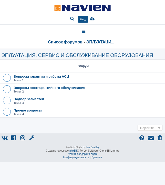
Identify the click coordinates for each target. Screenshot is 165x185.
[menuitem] (72, 19)
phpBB (73, 150)
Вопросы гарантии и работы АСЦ (41, 76)
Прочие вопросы (28, 110)
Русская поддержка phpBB (82, 153)
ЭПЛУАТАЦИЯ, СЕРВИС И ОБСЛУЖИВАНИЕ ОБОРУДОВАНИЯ (77, 55)
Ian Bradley (92, 147)
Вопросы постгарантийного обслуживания (49, 87)
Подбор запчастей (29, 99)
